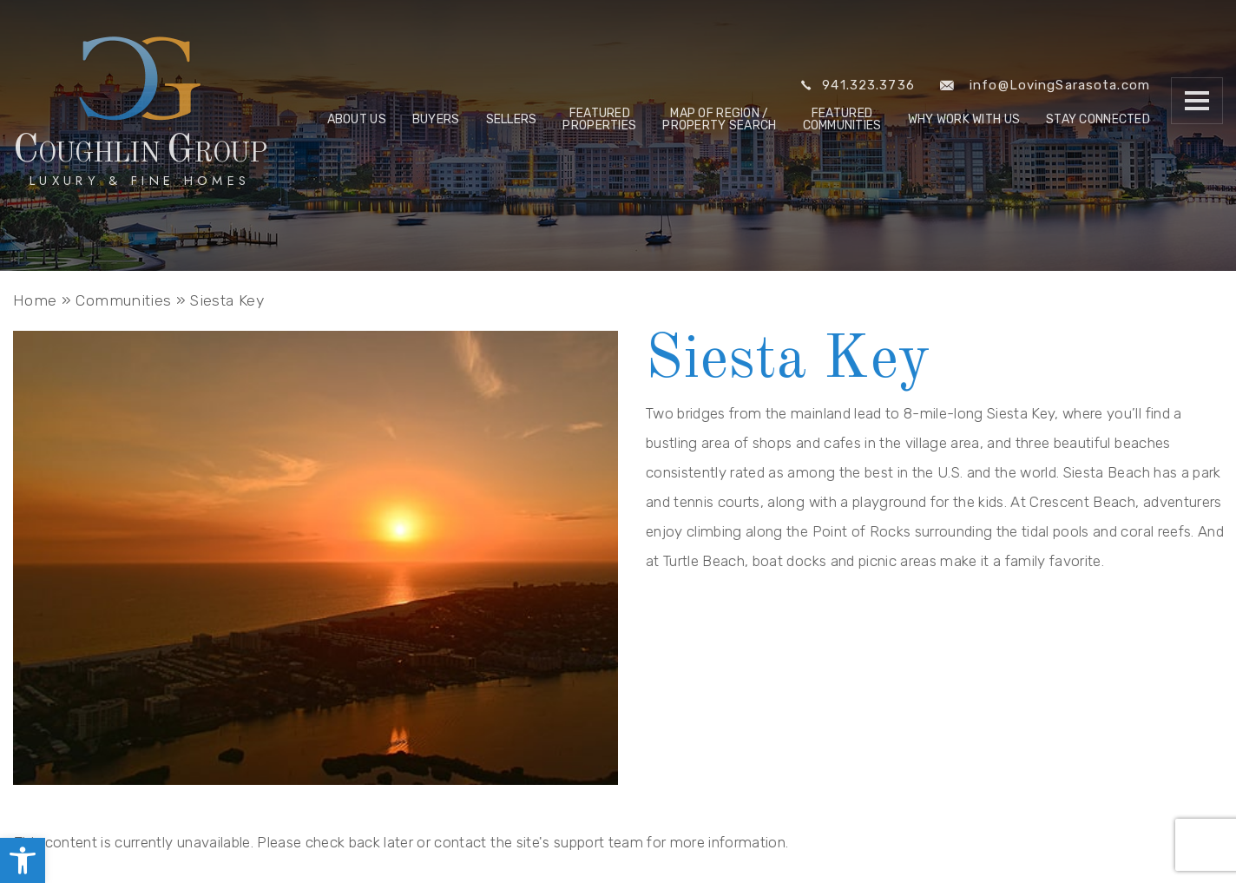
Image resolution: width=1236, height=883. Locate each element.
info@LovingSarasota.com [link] (1045, 85)
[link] (22, 860)
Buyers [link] (436, 120)
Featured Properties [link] (599, 120)
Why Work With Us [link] (964, 120)
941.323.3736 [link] (858, 85)
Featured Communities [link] (842, 120)
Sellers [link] (511, 120)
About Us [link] (356, 120)
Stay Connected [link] (1098, 120)
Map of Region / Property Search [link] (719, 120)
